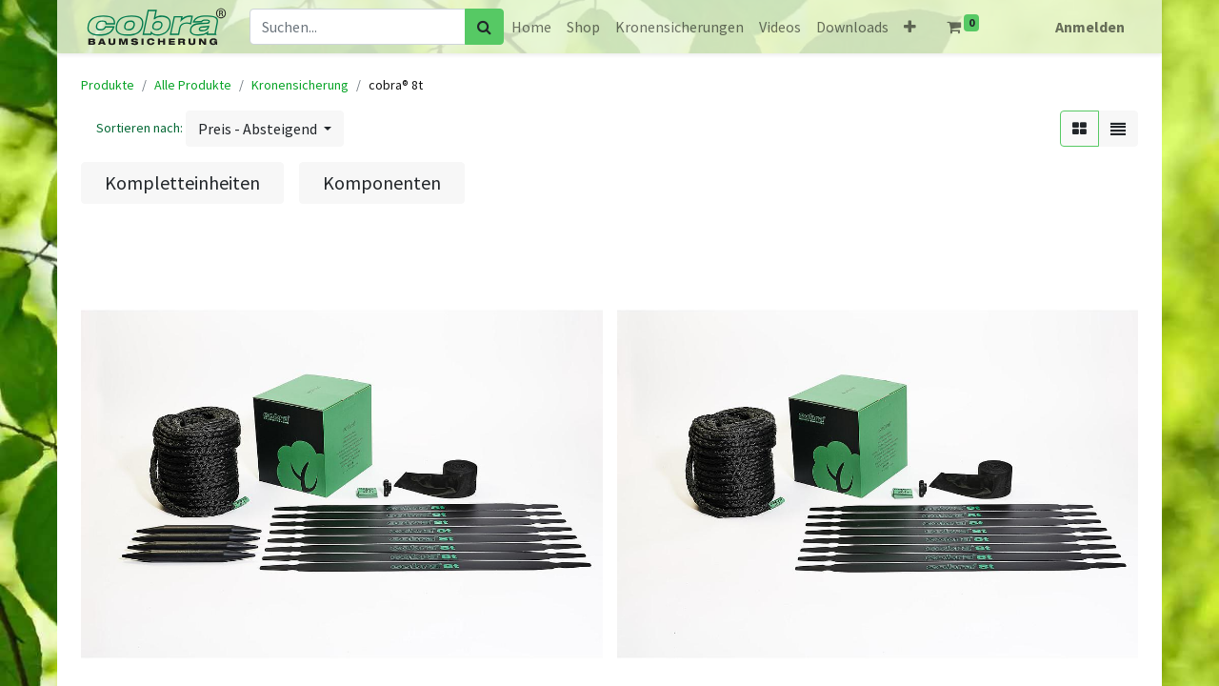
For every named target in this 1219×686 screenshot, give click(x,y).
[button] (910, 27)
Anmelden (1090, 26)
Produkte (107, 84)
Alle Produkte (192, 84)
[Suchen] (484, 27)
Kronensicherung (300, 84)
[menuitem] (531, 27)
